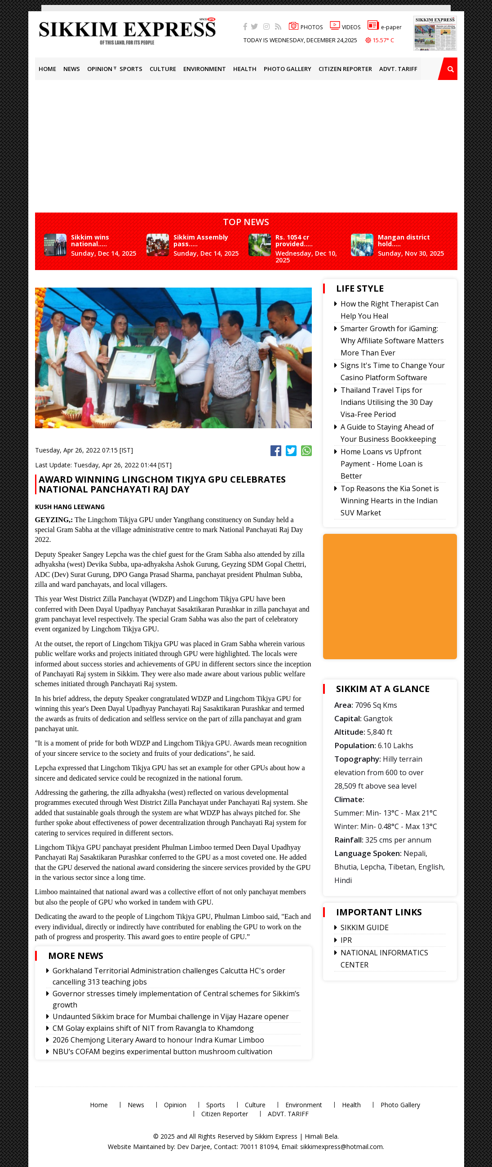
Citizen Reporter (345, 69)
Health (245, 69)
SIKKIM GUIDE (365, 927)
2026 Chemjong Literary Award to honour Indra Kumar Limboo (158, 1040)
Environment (204, 69)
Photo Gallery (287, 69)
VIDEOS (345, 27)
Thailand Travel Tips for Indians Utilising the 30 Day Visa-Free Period (387, 402)
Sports (131, 69)
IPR (346, 940)
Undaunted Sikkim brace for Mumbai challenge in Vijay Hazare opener (171, 1016)
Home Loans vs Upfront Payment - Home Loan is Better (382, 464)
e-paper (385, 27)
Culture (163, 69)
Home (47, 69)
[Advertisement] (263, 143)
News (71, 69)
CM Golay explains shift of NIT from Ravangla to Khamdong (153, 1028)
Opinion (99, 69)
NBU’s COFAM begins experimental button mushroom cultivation (162, 1051)
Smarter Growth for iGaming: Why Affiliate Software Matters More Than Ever (392, 341)
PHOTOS (305, 27)
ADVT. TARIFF (398, 69)
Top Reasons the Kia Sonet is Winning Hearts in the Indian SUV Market (390, 501)
